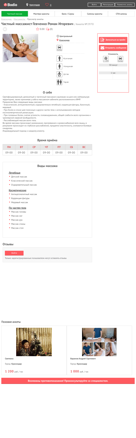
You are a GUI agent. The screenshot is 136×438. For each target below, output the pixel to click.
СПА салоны (121, 13)
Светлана (9, 358)
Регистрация (108, 4)
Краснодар (63, 40)
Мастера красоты (41, 13)
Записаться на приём (113, 40)
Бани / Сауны (68, 13)
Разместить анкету (124, 4)
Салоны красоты (94, 13)
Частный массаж (14, 13)
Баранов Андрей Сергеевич (83, 358)
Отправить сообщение (113, 48)
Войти (94, 4)
